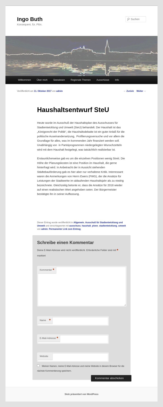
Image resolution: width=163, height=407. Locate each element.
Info (117, 79)
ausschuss (75, 225)
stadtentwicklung (108, 225)
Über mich (42, 79)
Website (44, 356)
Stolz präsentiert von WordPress (81, 394)
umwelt (122, 225)
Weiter (141, 91)
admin (59, 91)
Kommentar (47, 270)
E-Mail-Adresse (49, 338)
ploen (95, 225)
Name (45, 320)
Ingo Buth (30, 19)
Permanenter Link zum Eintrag (65, 229)
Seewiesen (59, 79)
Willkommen (24, 79)
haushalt (86, 225)
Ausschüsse (102, 79)
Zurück (129, 91)
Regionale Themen (81, 79)
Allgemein (78, 222)
